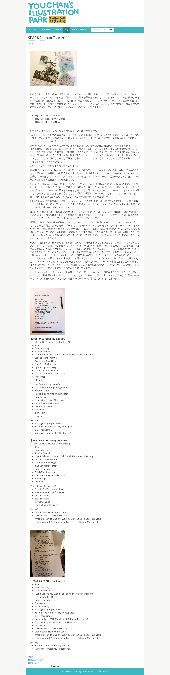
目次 (30, 657)
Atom (102, 671)
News (36, 30)
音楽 (30, 43)
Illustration (46, 30)
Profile (74, 30)
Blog (66, 30)
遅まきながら (33, 663)
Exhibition (57, 30)
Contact (83, 30)
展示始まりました (35, 660)
